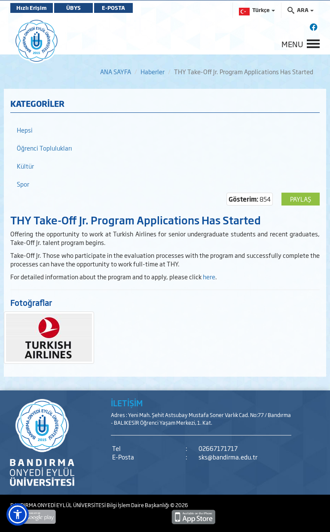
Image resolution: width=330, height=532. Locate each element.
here (209, 276)
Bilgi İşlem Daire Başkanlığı (138, 505)
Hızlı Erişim (31, 8)
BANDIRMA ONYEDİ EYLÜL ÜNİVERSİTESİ (58, 505)
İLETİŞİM (127, 402)
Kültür (25, 165)
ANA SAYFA (115, 71)
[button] (18, 514)
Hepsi (25, 129)
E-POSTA (113, 8)
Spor (23, 183)
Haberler (153, 71)
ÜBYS (73, 8)
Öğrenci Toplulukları (44, 147)
